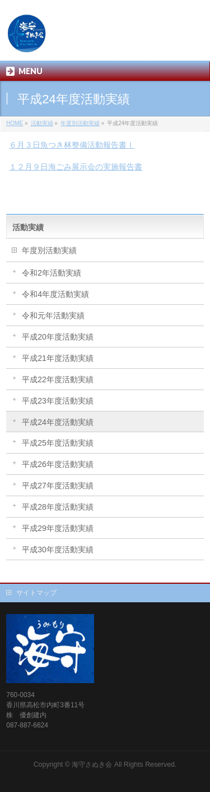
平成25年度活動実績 (58, 442)
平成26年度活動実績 (58, 464)
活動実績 (28, 227)
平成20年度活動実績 (58, 336)
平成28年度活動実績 (58, 506)
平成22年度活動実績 (58, 379)
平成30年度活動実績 (58, 549)
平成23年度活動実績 (58, 400)
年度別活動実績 (49, 250)
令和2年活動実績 (51, 272)
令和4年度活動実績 (55, 294)
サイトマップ (36, 593)
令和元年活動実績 (53, 315)
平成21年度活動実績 (58, 358)
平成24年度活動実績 (58, 422)
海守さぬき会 (92, 764)
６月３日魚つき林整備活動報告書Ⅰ (71, 144)
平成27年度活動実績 (58, 485)
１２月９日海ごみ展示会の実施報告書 (75, 166)
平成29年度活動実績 (58, 528)
